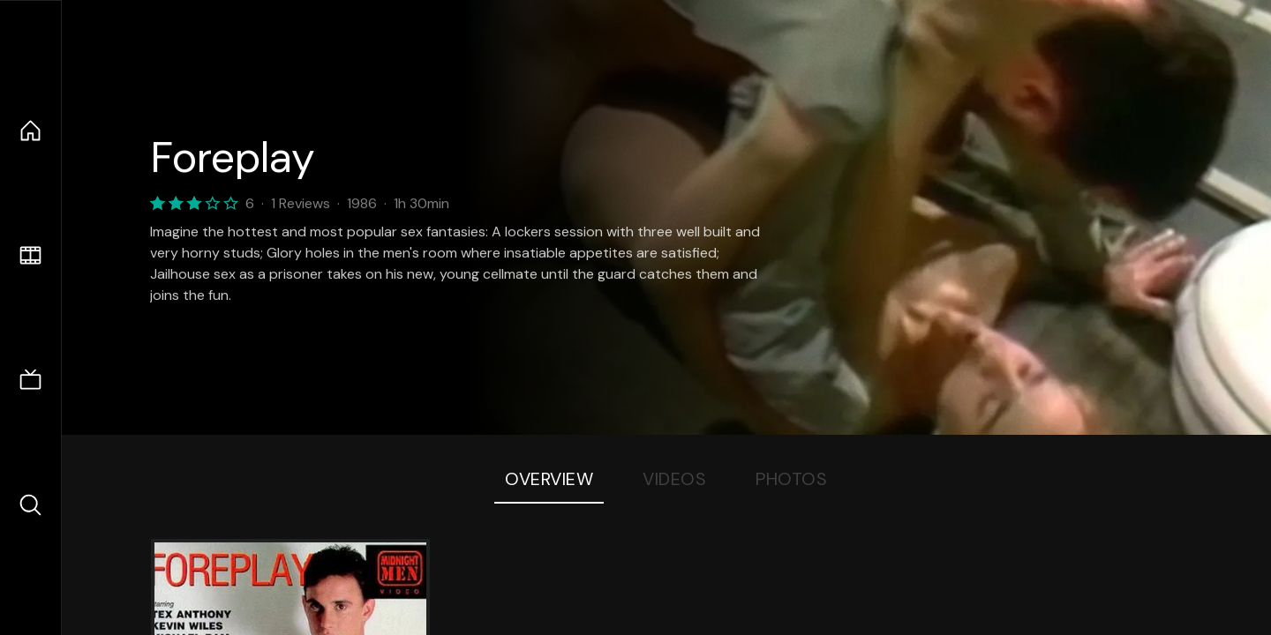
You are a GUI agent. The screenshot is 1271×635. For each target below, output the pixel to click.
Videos (674, 478)
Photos (791, 478)
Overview (549, 478)
